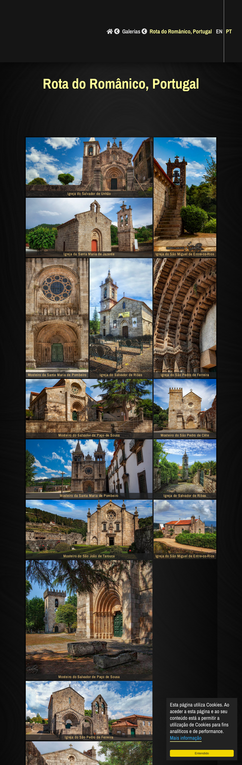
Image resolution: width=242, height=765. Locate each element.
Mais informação (186, 737)
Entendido (202, 753)
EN (219, 31)
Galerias (134, 31)
